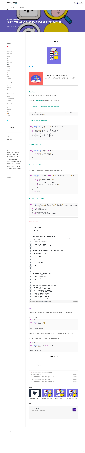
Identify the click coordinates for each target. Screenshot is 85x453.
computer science (10, 161)
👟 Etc (8, 117)
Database (11, 163)
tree (15, 166)
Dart (8, 89)
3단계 (7, 163)
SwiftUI (8, 56)
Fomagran (21, 7)
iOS (7, 48)
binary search (9, 168)
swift (15, 156)
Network (9, 100)
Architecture (9, 51)
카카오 (14, 154)
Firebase (9, 78)
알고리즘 (18, 166)
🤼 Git (8, 113)
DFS (14, 163)
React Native (9, 62)
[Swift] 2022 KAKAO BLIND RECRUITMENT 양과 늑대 (41, 396)
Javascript (9, 85)
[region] (53, 263)
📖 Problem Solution (35, 390)
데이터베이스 (17, 152)
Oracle (8, 74)
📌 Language (9, 82)
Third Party (9, 53)
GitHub (49, 301)
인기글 (11, 139)
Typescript (9, 87)
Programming (10, 103)
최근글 (8, 139)
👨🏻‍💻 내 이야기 (9, 120)
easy (12, 156)
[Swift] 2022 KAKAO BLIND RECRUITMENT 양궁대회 (40, 398)
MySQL (8, 76)
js (20, 161)
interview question (10, 166)
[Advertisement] (53, 370)
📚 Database (9, 72)
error (17, 154)
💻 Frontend (9, 64)
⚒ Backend (9, 68)
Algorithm (9, 95)
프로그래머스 (9, 152)
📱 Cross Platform (11, 58)
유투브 (11, 39)
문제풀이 (18, 156)
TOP (77, 450)
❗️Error (8, 115)
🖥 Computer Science (11, 93)
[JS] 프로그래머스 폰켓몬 (35, 393)
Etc (7, 111)
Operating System (10, 98)
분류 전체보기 (9, 43)
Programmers (43, 390)
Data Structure (10, 96)
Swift (8, 84)
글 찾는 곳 (13, 7)
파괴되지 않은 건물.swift (35, 301)
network (13, 152)
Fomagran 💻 (12, 3)
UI (7, 49)
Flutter (8, 60)
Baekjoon (9, 109)
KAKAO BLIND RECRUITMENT (12, 159)
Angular (8, 66)
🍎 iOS (8, 46)
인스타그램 (8, 39)
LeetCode (18, 163)
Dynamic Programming (17, 168)
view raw (75, 301)
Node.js (8, 70)
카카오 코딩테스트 (9, 154)
